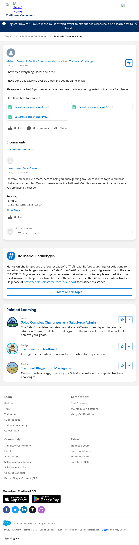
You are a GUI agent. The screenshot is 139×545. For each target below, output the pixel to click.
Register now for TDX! (22, 24)
